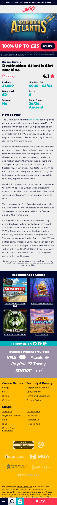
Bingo (5, 396)
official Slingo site (24, 487)
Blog (4, 424)
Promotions (33, 411)
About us (7, 411)
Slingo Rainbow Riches (36, 497)
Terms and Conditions (38, 396)
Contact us (33, 419)
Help (5, 419)
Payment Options (12, 415)
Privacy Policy (33, 400)
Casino (6, 400)
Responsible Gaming (37, 387)
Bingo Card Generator (8, 429)
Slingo (5, 387)
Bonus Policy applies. (19, 55)
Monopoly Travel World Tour (15, 304)
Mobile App (33, 424)
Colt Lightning (41, 334)
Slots (5, 391)
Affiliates (32, 415)
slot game (33, 119)
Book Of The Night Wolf (42, 303)
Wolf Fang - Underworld (15, 334)
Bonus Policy (33, 391)
